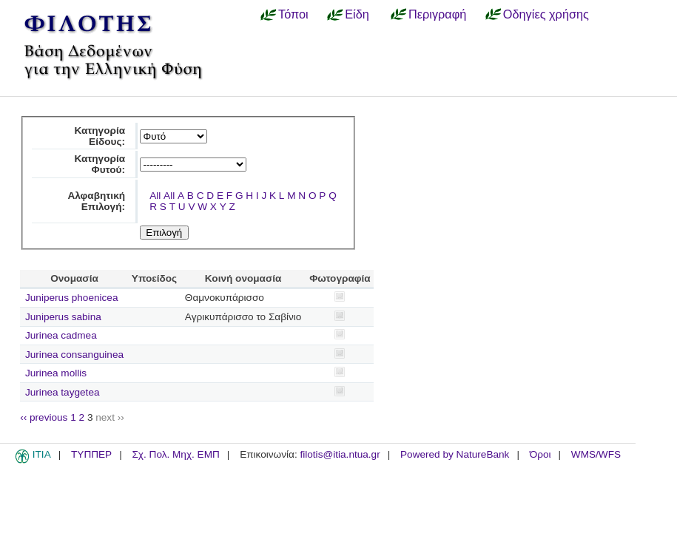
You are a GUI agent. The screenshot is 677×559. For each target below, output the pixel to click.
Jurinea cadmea (61, 335)
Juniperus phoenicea (71, 297)
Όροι (540, 454)
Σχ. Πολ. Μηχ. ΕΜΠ (175, 454)
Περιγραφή (437, 14)
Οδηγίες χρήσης (546, 14)
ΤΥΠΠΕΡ (91, 454)
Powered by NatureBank (454, 454)
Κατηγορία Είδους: (99, 136)
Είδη (357, 14)
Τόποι (293, 14)
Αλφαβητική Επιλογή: (96, 201)
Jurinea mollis (56, 373)
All (155, 195)
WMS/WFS (596, 454)
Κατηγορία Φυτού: (99, 164)
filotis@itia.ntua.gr (340, 454)
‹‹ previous (43, 417)
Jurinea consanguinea (74, 354)
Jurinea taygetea (62, 392)
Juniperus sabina (63, 316)
